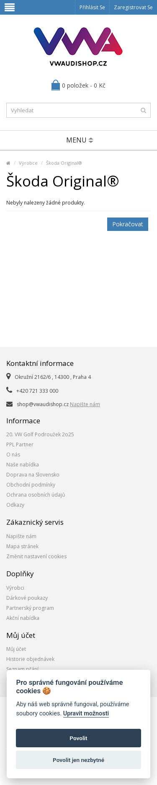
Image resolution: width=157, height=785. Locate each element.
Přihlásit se (92, 7)
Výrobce (28, 163)
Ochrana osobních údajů (35, 494)
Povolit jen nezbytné (78, 760)
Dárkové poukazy (27, 597)
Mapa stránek (22, 546)
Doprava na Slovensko (32, 474)
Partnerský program (30, 607)
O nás (13, 454)
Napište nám (85, 404)
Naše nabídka (22, 464)
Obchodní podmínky (30, 484)
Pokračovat (127, 224)
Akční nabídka (22, 618)
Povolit (78, 738)
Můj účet (16, 649)
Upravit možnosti (86, 713)
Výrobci (15, 587)
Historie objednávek (30, 659)
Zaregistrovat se (133, 7)
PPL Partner (19, 444)
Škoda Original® (64, 163)
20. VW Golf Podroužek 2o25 (40, 434)
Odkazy (15, 504)
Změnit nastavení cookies (36, 556)
